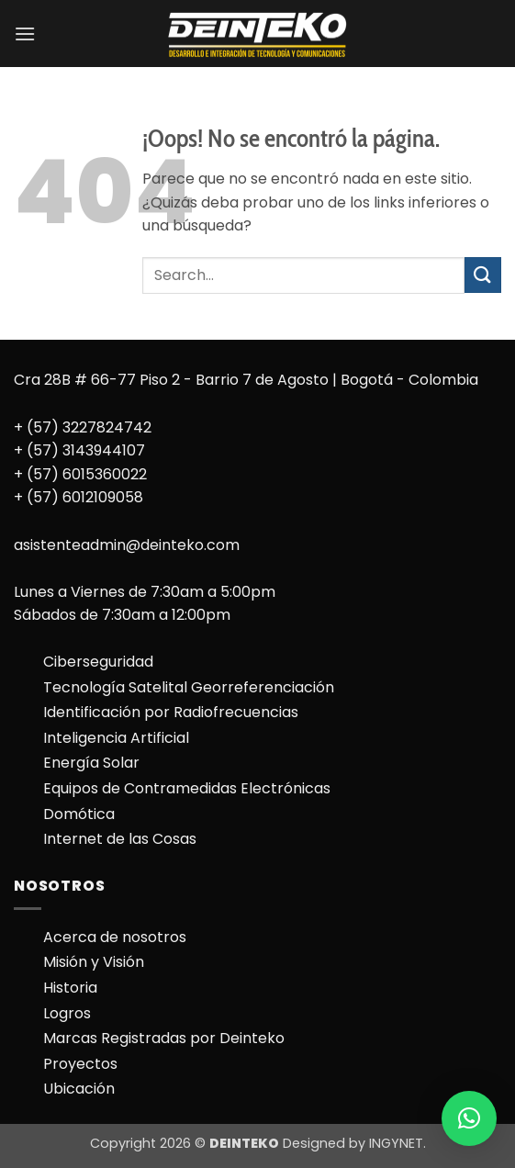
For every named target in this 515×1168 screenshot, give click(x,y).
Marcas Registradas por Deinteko (164, 1038)
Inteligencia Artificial (116, 737)
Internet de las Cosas (119, 838)
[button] (25, 33)
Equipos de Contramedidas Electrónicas (186, 788)
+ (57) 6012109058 (78, 497)
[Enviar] (483, 275)
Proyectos (80, 1063)
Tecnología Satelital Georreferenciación (188, 687)
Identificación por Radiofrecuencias (170, 712)
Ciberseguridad (98, 661)
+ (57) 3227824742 (82, 427)
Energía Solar (91, 762)
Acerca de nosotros (114, 937)
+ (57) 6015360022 (80, 474)
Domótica (79, 814)
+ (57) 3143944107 (79, 450)
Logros (67, 1013)
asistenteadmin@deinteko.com (127, 545)
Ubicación (79, 1088)
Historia (70, 987)
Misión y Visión (93, 961)
